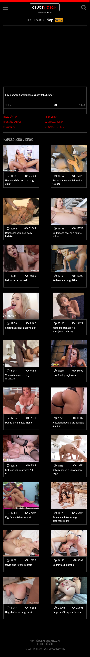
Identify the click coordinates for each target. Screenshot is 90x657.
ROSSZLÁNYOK (10, 117)
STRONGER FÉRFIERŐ (54, 127)
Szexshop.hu (9, 127)
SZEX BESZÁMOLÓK (54, 122)
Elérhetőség (45, 644)
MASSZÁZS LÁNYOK (12, 122)
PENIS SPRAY (51, 117)
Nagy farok (21, 166)
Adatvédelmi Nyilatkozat (45, 640)
